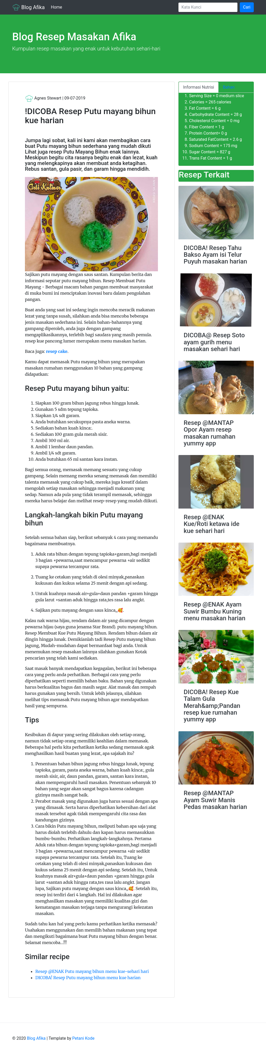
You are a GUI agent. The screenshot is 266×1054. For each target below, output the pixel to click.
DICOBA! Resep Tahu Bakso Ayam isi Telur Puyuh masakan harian (215, 254)
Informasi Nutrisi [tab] (198, 87)
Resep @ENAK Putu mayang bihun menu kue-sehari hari (92, 971)
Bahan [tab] (229, 87)
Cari (246, 7)
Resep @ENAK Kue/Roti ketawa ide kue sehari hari (212, 524)
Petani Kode (83, 1038)
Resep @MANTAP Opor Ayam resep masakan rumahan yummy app (209, 433)
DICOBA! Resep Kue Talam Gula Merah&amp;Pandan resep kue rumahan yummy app (212, 705)
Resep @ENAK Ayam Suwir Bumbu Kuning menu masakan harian (214, 611)
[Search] (208, 7)
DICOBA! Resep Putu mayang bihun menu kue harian (88, 977)
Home (57, 7)
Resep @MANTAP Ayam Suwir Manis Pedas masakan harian (215, 800)
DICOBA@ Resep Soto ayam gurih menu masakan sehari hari (214, 342)
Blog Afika (28, 7)
